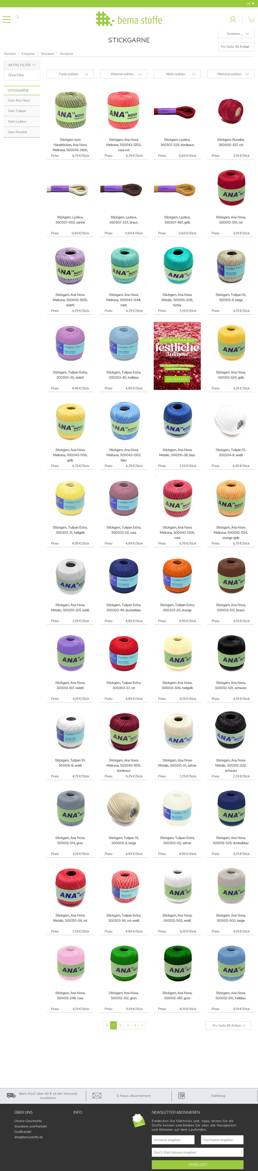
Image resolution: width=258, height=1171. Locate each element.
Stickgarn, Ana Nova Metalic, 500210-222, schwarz (230, 768)
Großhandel (22, 1135)
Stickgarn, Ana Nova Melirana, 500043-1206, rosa (177, 536)
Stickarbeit (47, 57)
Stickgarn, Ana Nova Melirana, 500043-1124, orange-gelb (231, 536)
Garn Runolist (17, 135)
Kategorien (28, 57)
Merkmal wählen (229, 77)
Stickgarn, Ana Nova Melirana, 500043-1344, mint (123, 303)
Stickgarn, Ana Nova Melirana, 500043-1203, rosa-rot (123, 148)
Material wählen (122, 77)
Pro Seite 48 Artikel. (235, 50)
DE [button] (250, 4)
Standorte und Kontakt (30, 1130)
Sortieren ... (235, 37)
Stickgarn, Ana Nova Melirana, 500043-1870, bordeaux (123, 768)
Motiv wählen (175, 77)
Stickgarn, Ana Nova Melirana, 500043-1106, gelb (70, 458)
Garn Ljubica (17, 124)
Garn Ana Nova (19, 103)
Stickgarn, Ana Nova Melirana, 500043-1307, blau (123, 458)
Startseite (10, 57)
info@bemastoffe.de (28, 1140)
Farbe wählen (68, 77)
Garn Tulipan (17, 114)
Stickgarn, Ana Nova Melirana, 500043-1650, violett (70, 303)
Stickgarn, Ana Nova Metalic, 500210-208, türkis (177, 303)
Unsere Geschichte (28, 1124)
